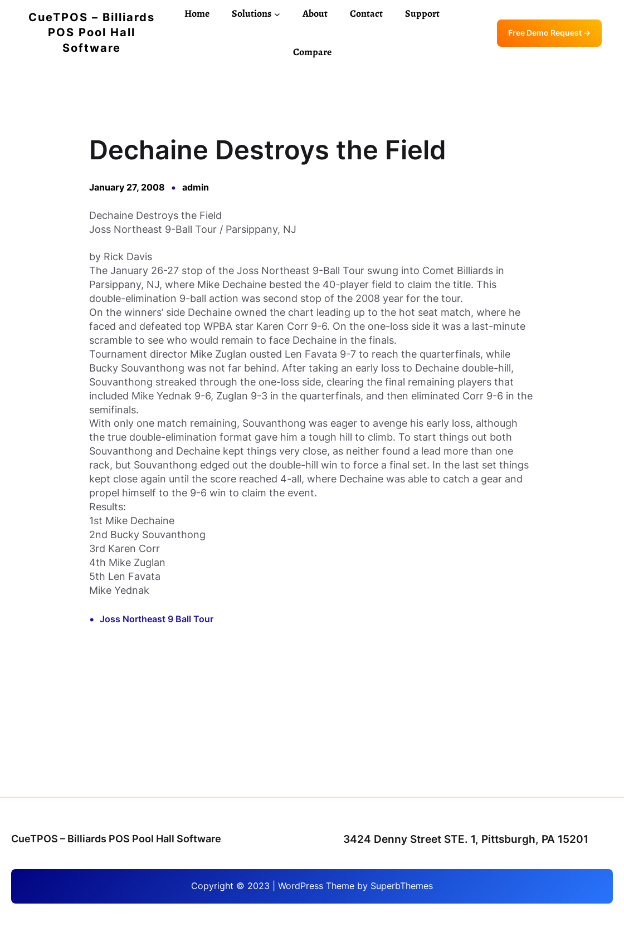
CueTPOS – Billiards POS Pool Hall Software (91, 33)
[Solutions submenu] (277, 14)
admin (195, 187)
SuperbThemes (401, 886)
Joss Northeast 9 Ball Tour (156, 619)
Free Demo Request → (549, 32)
